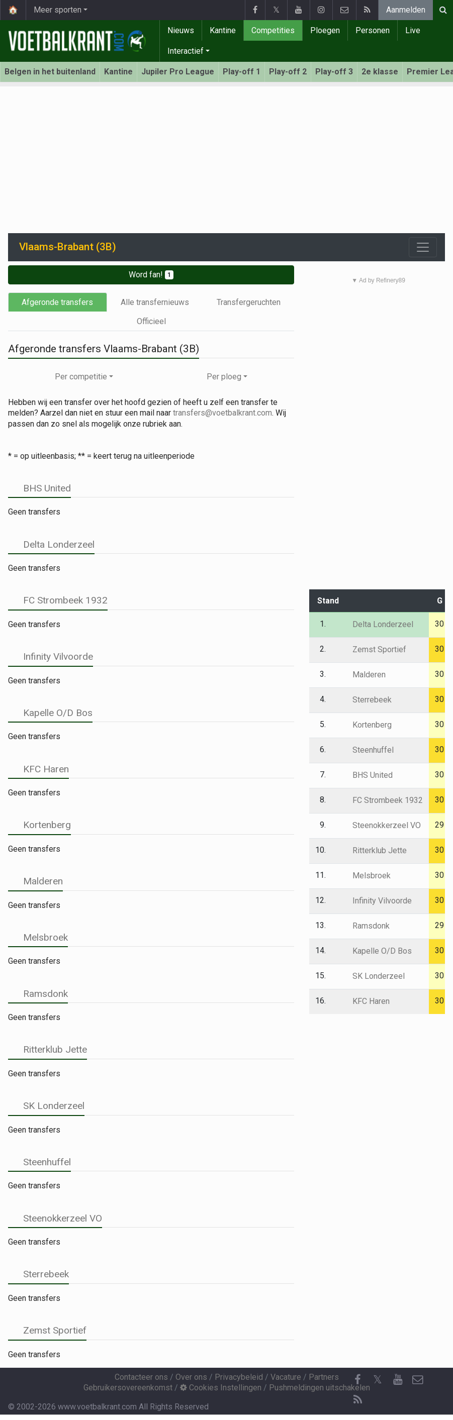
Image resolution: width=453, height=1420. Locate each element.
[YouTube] (398, 1380)
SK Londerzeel (46, 1105)
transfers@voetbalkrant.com (222, 413)
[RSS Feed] (357, 1400)
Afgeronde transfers (57, 302)
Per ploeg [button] (224, 376)
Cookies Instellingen (220, 1387)
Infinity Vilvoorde (50, 656)
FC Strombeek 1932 (58, 600)
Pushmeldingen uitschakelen (319, 1387)
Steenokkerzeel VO (55, 1218)
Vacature (285, 1377)
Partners (324, 1377)
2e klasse (379, 71)
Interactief (185, 51)
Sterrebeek (38, 1274)
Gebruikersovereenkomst (127, 1387)
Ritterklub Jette (47, 1049)
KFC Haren (38, 769)
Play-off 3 (334, 71)
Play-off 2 (288, 71)
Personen (372, 30)
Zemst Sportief (47, 1330)
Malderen (35, 881)
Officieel (151, 321)
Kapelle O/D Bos (50, 713)
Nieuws (180, 30)
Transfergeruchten (249, 302)
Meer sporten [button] (57, 10)
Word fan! (151, 274)
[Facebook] (357, 1380)
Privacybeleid (239, 1377)
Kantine (223, 30)
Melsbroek (38, 937)
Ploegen (325, 30)
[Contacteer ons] (418, 1380)
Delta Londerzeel (51, 544)
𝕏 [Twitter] (377, 1379)
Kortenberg (39, 825)
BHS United (39, 488)
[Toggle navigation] (423, 247)
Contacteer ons (141, 1377)
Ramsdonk (38, 993)
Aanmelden (405, 10)
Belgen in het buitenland (50, 71)
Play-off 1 (241, 71)
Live (412, 30)
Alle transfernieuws (155, 302)
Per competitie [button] (81, 376)
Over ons (191, 1377)
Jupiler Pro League (177, 71)
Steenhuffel (39, 1162)
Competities (273, 30)
